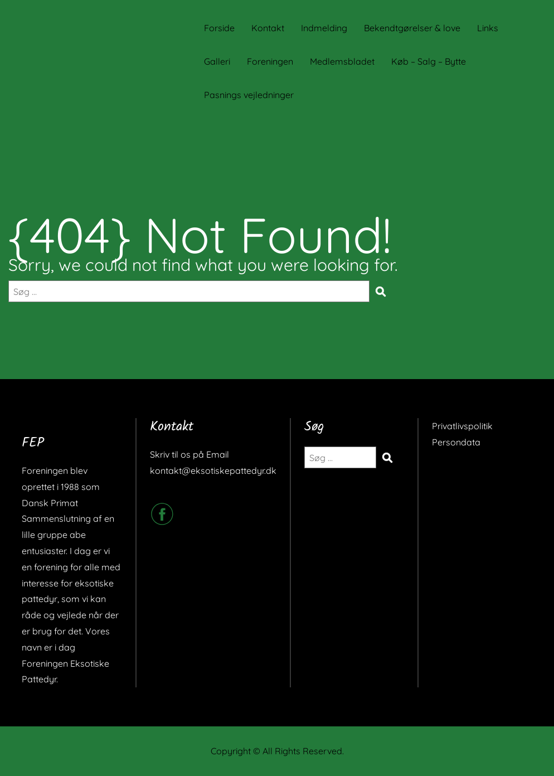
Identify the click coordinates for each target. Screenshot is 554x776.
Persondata (456, 442)
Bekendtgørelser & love (412, 27)
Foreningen (270, 61)
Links (487, 27)
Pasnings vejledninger (249, 94)
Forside (219, 27)
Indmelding (324, 27)
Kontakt (267, 27)
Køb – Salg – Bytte (428, 61)
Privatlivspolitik (462, 425)
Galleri (217, 61)
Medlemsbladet (342, 61)
